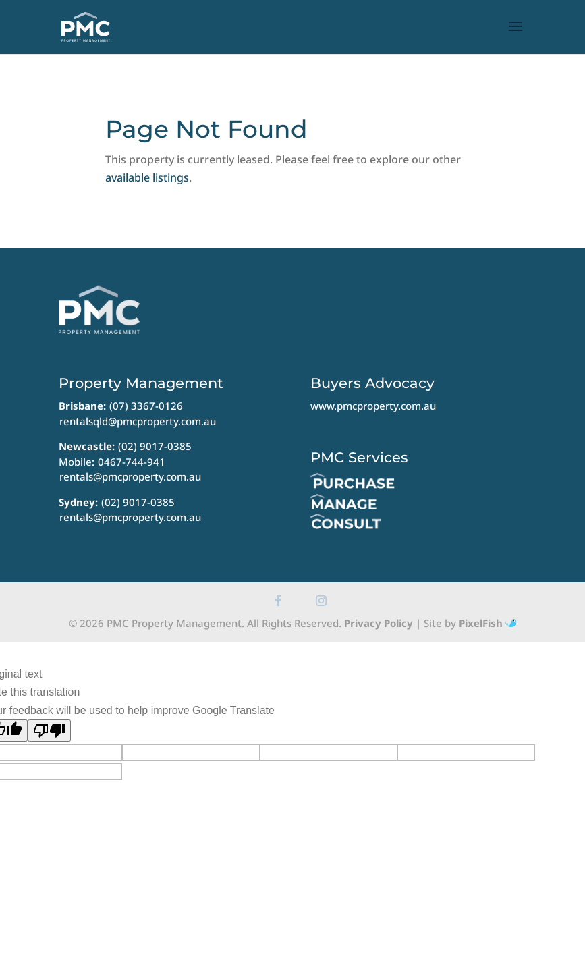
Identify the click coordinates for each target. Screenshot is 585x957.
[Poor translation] (49, 730)
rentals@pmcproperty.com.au (130, 476)
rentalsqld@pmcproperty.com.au (137, 421)
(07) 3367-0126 (146, 405)
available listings (147, 177)
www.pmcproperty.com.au (373, 405)
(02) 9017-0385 (155, 446)
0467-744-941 (131, 461)
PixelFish (487, 623)
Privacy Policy (378, 623)
